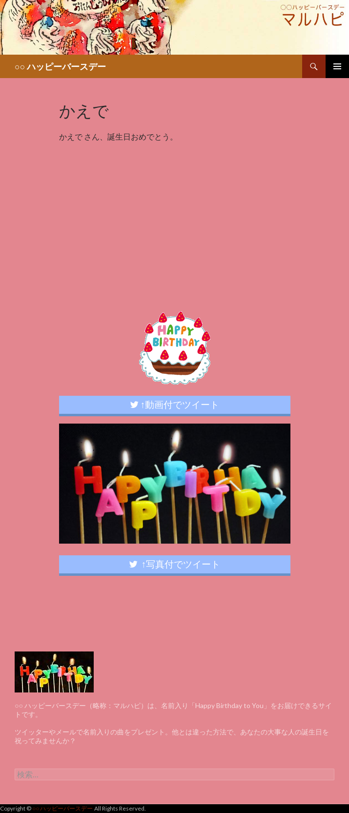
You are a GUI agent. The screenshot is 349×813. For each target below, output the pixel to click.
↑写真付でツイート (175, 563)
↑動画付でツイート (175, 404)
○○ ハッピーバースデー (60, 66)
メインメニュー (337, 66)
